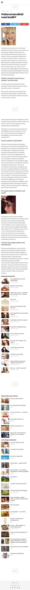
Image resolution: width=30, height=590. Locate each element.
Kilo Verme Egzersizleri (16, 456)
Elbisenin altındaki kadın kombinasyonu (16, 519)
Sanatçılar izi (13, 477)
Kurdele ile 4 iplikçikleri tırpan (18, 327)
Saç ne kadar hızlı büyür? (17, 333)
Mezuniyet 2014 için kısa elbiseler (19, 546)
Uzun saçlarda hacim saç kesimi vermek (19, 313)
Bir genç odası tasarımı (16, 398)
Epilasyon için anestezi (16, 286)
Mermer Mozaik (14, 505)
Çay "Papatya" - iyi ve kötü (17, 511)
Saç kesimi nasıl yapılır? (16, 354)
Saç (11, 11)
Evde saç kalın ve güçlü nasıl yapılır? (18, 341)
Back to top (15, 582)
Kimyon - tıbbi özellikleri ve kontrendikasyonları (17, 526)
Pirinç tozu (13, 299)
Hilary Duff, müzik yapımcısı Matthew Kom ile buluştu (18, 433)
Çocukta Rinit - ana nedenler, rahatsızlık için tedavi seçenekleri (19, 470)
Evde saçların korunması (17, 347)
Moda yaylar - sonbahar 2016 (18, 463)
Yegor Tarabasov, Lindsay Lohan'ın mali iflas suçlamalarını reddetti (19, 499)
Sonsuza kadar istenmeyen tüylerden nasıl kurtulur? (18, 362)
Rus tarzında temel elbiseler (18, 405)
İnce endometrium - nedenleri (18, 412)
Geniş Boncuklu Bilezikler (17, 553)
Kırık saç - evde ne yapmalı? (18, 368)
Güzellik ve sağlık (5, 11)
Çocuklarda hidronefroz (17, 419)
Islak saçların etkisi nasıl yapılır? (18, 320)
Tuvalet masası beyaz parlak (18, 483)
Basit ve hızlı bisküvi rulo (16, 426)
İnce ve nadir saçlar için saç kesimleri (18, 307)
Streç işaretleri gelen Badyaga (18, 490)
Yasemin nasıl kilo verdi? (17, 442)
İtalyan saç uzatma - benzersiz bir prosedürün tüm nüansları (19, 293)
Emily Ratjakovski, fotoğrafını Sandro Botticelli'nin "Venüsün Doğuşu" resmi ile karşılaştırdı (18, 540)
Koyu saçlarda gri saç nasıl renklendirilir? (17, 279)
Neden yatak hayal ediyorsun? (18, 532)
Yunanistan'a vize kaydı (16, 449)
